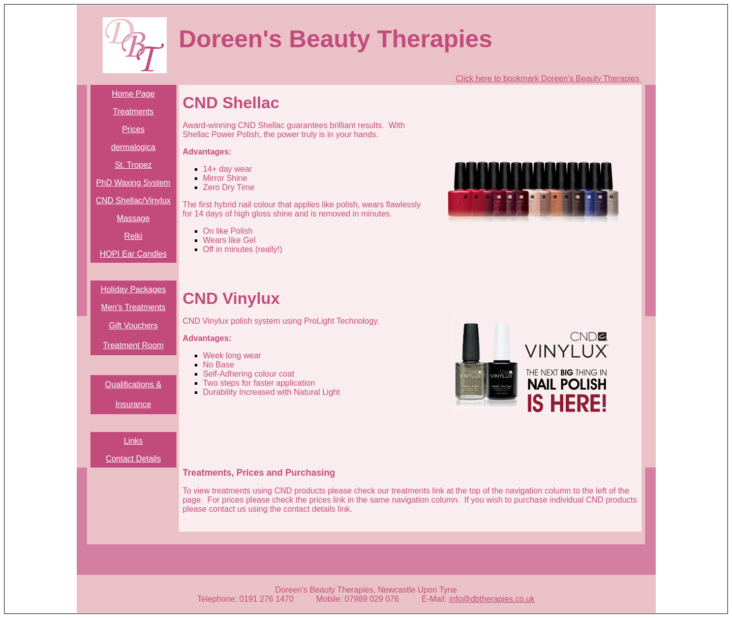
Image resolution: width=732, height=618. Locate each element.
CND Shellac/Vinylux (133, 200)
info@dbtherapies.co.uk (492, 599)
